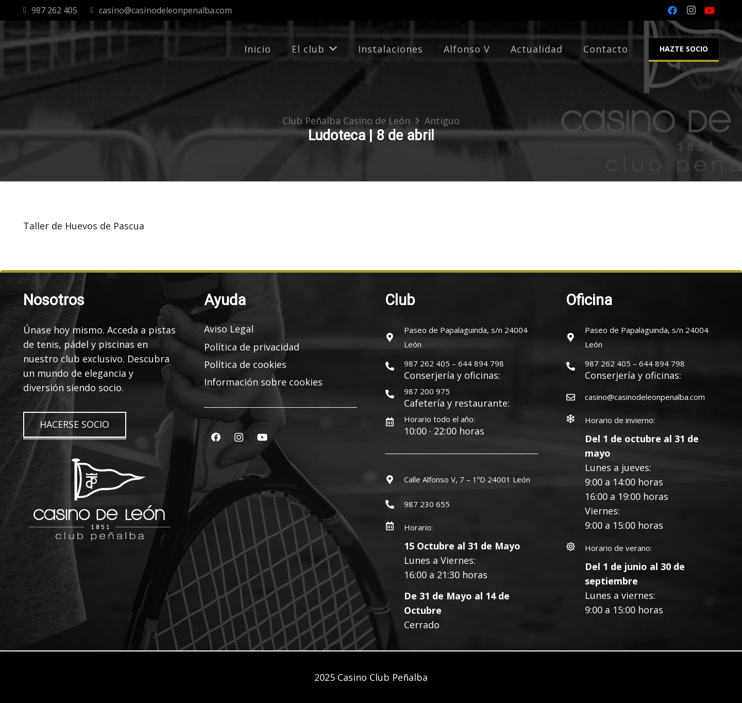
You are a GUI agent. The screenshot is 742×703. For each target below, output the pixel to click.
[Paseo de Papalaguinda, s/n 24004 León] (394, 337)
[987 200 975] (394, 394)
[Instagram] (691, 10)
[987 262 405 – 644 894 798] (394, 366)
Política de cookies (245, 364)
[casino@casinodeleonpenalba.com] (575, 397)
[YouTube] (709, 10)
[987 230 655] (394, 504)
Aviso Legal (229, 329)
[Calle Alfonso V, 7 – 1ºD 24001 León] (394, 479)
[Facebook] (672, 10)
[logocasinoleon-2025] (65, 49)
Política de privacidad (251, 347)
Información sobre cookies (263, 382)
